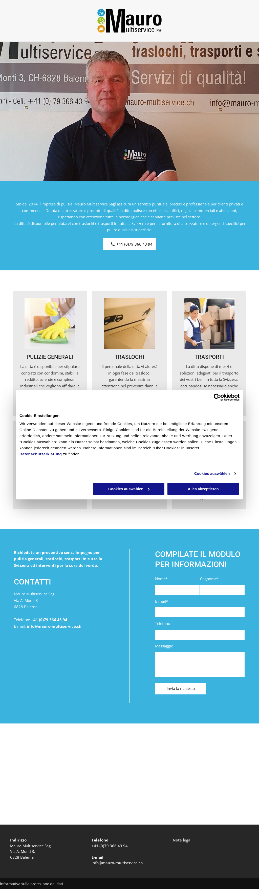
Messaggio (164, 645)
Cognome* (209, 578)
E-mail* (161, 601)
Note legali (182, 840)
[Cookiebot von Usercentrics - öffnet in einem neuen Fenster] (217, 397)
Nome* (161, 578)
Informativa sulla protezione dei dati (31, 883)
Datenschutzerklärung (40, 454)
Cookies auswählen (212, 473)
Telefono (162, 623)
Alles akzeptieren (203, 489)
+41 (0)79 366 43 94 (49, 619)
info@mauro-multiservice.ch (54, 626)
